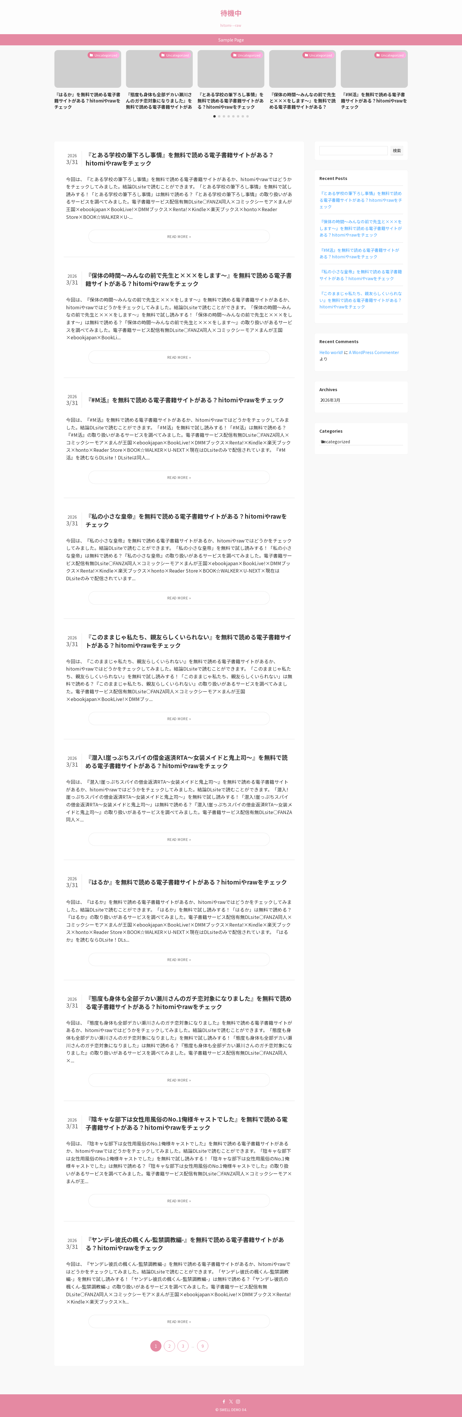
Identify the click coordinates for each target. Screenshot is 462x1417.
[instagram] (238, 1401)
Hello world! (331, 352)
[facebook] (224, 1401)
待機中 (231, 12)
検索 (397, 150)
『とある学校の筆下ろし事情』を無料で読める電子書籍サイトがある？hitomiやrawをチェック (360, 199)
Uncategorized (341, 449)
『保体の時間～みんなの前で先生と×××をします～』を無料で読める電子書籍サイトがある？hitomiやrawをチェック (360, 228)
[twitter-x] (231, 1401)
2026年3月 (336, 402)
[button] (214, 116)
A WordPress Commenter (374, 352)
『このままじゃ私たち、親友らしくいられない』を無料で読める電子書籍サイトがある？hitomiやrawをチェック (360, 300)
